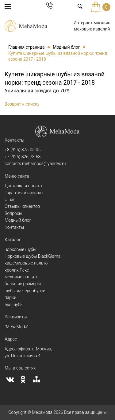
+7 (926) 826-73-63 (22, 156)
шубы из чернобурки (25, 290)
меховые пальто (21, 276)
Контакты (14, 227)
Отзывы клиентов (22, 206)
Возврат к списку (22, 104)
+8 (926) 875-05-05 (22, 149)
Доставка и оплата (23, 185)
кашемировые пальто (26, 262)
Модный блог (18, 220)
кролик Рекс (17, 270)
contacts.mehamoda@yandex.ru (35, 163)
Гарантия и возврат (24, 192)
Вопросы (13, 213)
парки (10, 297)
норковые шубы (20, 249)
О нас (10, 199)
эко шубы (14, 304)
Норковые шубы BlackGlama (32, 256)
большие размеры (23, 283)
